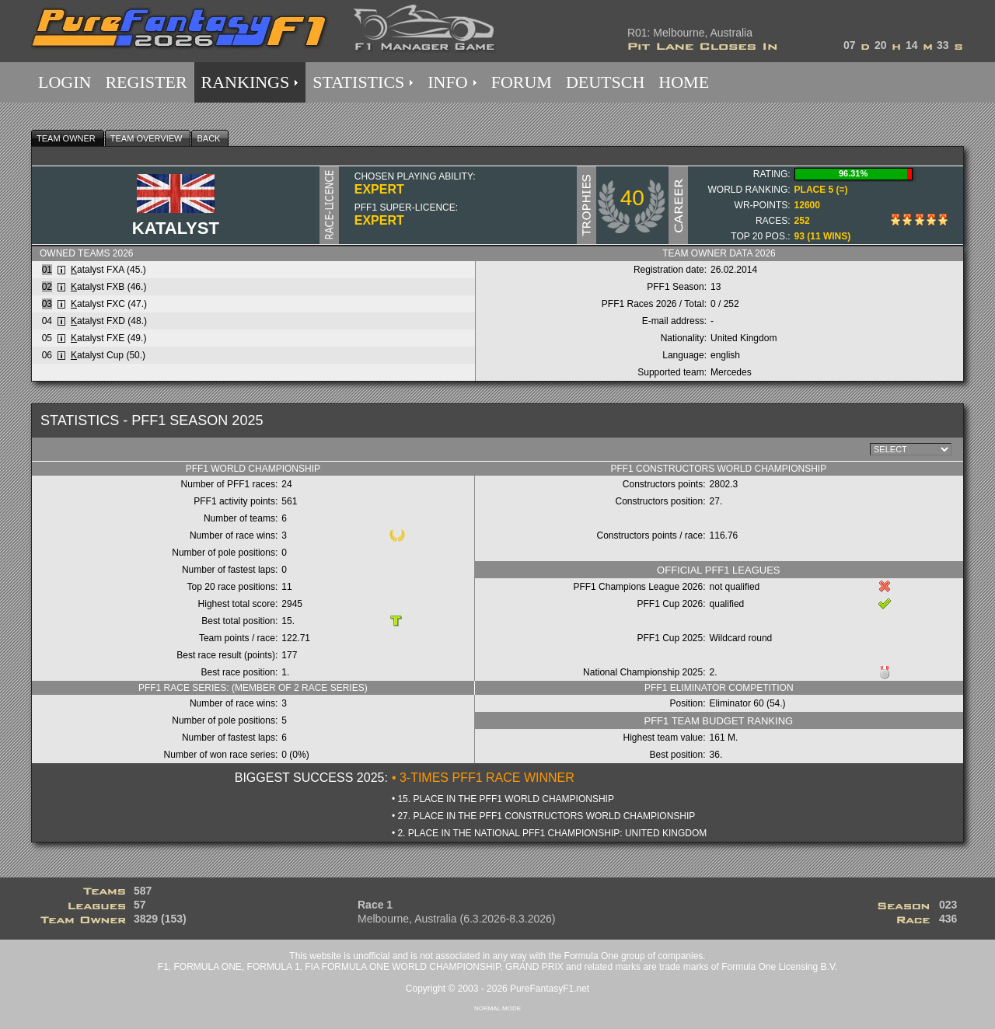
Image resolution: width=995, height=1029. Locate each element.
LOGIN (64, 82)
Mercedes (731, 372)
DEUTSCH (605, 82)
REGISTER (146, 82)
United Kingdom (743, 338)
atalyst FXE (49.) (108, 338)
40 (632, 198)
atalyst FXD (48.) (109, 321)
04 (47, 321)
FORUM (521, 82)
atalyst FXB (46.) (108, 286)
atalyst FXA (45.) (108, 269)
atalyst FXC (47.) (109, 303)
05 (47, 338)
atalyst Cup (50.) (108, 355)
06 (47, 355)
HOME (683, 82)
